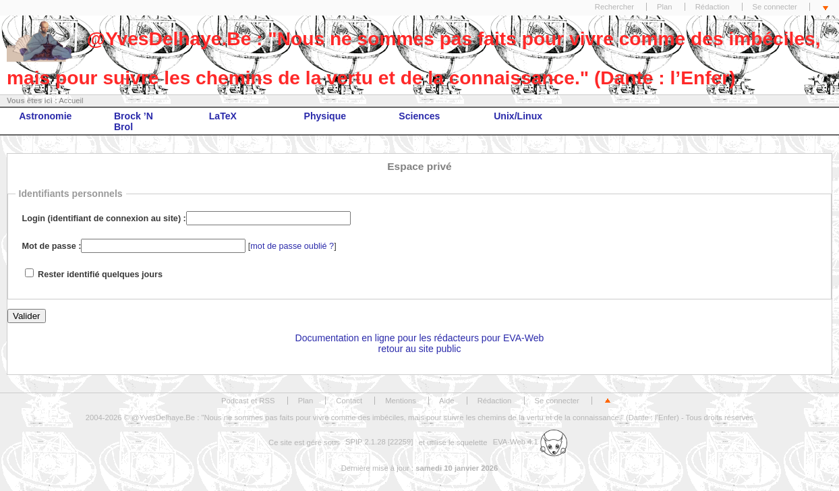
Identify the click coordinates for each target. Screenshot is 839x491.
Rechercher (614, 7)
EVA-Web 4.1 (530, 441)
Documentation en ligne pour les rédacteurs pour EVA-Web (419, 338)
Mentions (400, 401)
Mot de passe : (52, 246)
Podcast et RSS (247, 401)
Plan (664, 7)
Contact (349, 401)
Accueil (71, 100)
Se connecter (775, 7)
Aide (447, 401)
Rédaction (712, 7)
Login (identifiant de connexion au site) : (104, 218)
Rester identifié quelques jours (100, 274)
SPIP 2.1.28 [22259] (379, 442)
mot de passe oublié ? (292, 246)
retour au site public (419, 348)
